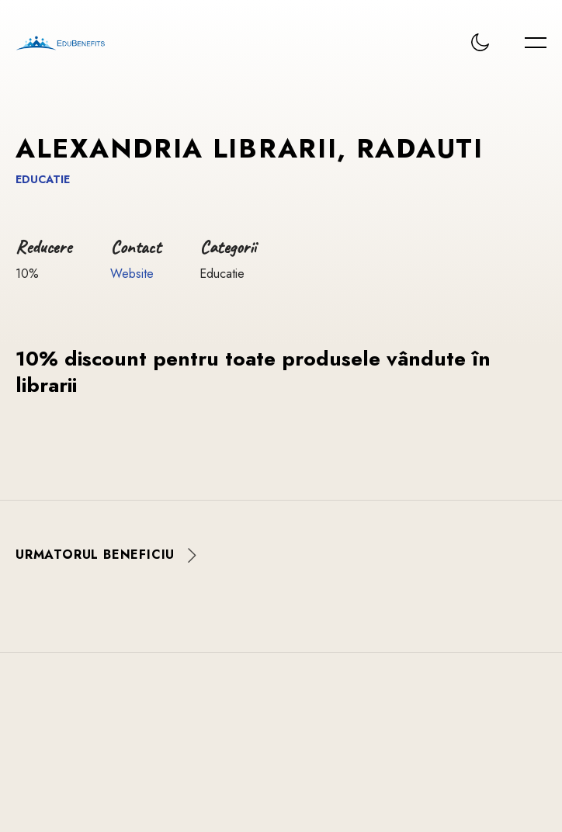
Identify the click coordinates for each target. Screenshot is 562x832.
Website (132, 274)
